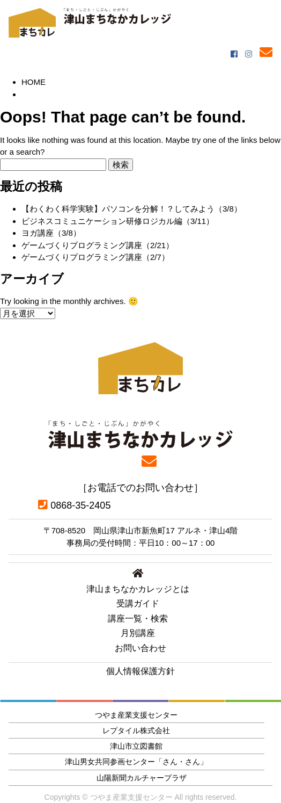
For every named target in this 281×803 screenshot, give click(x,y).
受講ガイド (137, 603)
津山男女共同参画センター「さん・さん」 (136, 761)
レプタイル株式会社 (136, 730)
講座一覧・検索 (138, 618)
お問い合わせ (140, 648)
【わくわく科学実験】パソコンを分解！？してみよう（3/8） (131, 208)
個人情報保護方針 (140, 671)
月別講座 (138, 633)
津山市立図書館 (136, 746)
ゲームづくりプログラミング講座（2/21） (97, 245)
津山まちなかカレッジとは (137, 589)
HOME (33, 81)
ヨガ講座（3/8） (51, 232)
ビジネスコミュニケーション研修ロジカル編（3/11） (117, 221)
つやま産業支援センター (136, 715)
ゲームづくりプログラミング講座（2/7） (95, 257)
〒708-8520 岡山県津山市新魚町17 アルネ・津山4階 (140, 530)
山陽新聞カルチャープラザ (142, 777)
